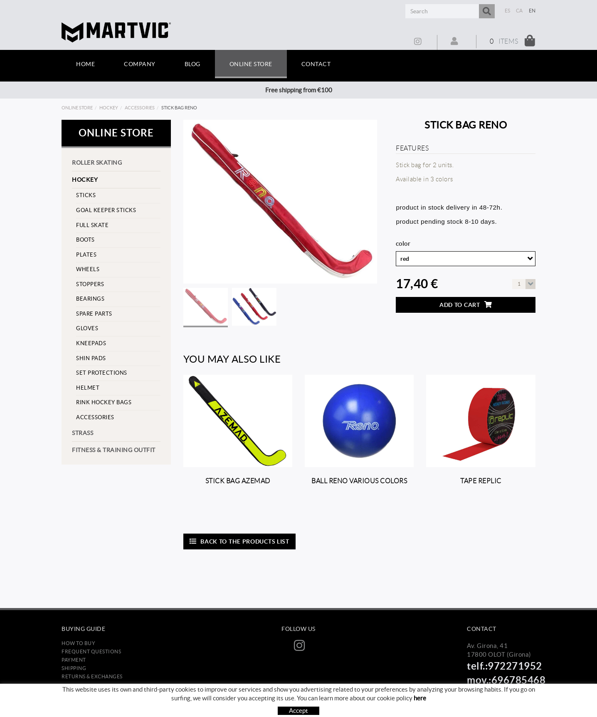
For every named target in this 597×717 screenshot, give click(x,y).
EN (532, 10)
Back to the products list (239, 541)
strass (82, 433)
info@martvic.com (493, 691)
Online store (77, 107)
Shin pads (91, 358)
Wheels (87, 269)
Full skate (92, 225)
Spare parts (94, 314)
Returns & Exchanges (92, 676)
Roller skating (97, 162)
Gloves (87, 328)
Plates (86, 255)
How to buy (78, 643)
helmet (87, 388)
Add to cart (465, 304)
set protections (101, 373)
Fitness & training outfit (113, 450)
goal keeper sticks (106, 210)
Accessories (140, 107)
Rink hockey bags (103, 402)
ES (508, 10)
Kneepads (91, 343)
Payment (74, 660)
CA (519, 10)
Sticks (86, 195)
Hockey (108, 107)
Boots (85, 240)
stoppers (90, 284)
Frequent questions (91, 651)
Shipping (74, 668)
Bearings (90, 299)
